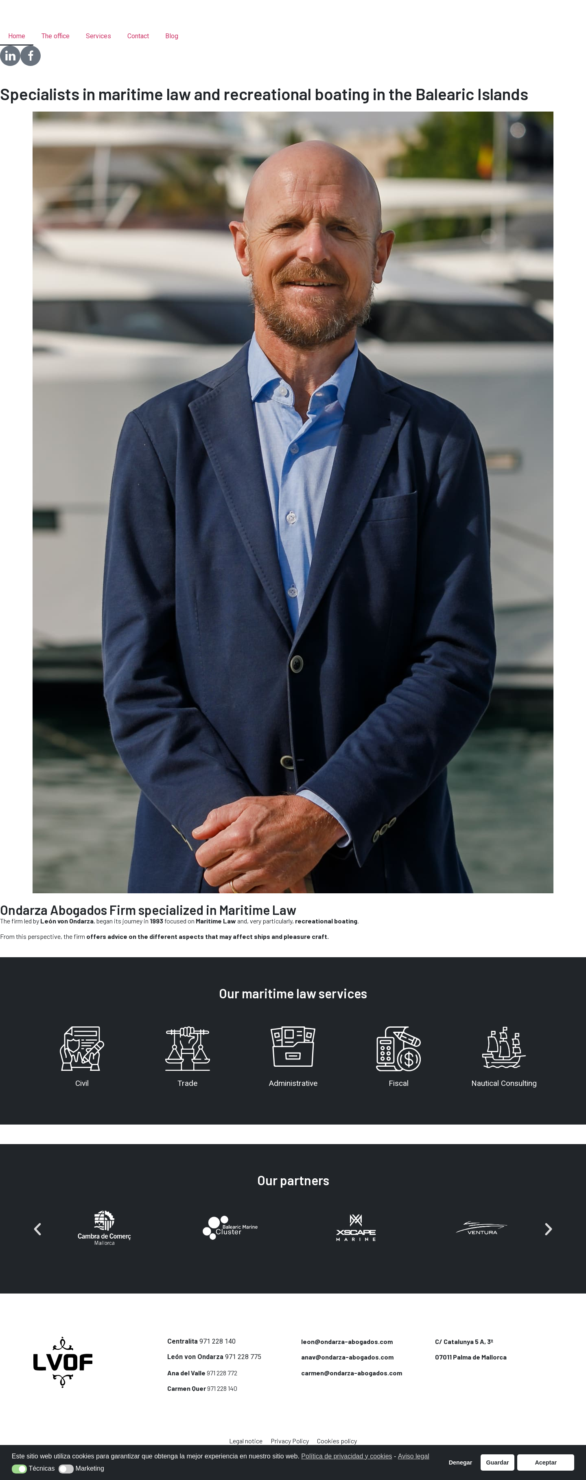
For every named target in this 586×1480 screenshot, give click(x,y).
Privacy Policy (290, 1441)
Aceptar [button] (546, 1462)
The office (56, 36)
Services (98, 36)
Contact (138, 36)
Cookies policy (337, 1441)
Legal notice (245, 1441)
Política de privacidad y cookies (346, 1456)
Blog (171, 36)
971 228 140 (217, 1341)
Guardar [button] (497, 1462)
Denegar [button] (460, 1462)
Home (16, 36)
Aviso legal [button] (413, 1456)
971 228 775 (243, 1357)
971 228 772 (222, 1373)
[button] (37, 1229)
